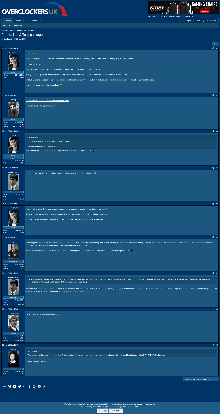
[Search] (211, 20)
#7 (217, 273)
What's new (20, 21)
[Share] (213, 48)
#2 (217, 95)
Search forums (20, 25)
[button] (27, 20)
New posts (7, 25)
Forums (8, 21)
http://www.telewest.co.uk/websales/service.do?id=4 (47, 101)
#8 (217, 309)
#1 (217, 48)
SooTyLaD (8, 39)
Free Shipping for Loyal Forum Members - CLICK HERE (170, 16)
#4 (217, 168)
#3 (217, 131)
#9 (217, 345)
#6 (217, 237)
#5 (217, 204)
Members (34, 21)
